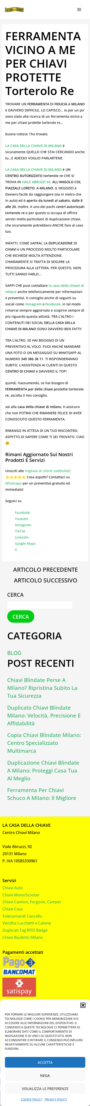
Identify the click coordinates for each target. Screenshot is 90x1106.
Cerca (15, 594)
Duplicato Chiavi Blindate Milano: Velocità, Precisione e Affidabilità (44, 715)
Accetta (45, 1062)
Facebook (22, 512)
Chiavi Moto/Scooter (21, 895)
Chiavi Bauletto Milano (22, 937)
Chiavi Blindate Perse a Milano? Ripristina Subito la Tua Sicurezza (42, 687)
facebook (52, 304)
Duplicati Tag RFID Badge (25, 930)
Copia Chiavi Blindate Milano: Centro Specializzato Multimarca (44, 742)
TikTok (20, 531)
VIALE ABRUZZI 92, (36, 182)
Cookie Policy (31, 1099)
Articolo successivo (45, 580)
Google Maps (25, 543)
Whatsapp (13, 483)
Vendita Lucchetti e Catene (26, 923)
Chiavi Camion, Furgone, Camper (31, 901)
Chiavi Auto (12, 887)
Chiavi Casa (12, 909)
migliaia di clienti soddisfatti (48, 471)
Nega (45, 1075)
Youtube (21, 518)
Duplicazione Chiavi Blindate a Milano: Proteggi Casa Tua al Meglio (43, 770)
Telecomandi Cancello (22, 916)
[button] (82, 1005)
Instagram (23, 525)
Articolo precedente (45, 569)
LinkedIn (22, 537)
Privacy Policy (56, 1099)
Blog (14, 652)
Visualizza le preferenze (45, 1088)
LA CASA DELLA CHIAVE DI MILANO (34, 145)
